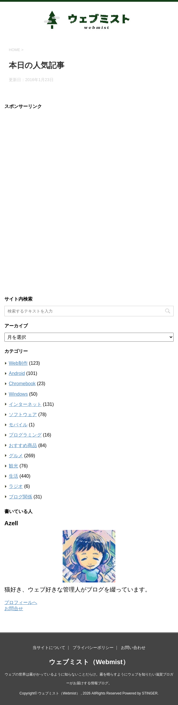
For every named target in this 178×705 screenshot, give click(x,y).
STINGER (150, 693)
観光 (13, 465)
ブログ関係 (20, 496)
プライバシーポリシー (93, 647)
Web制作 (18, 363)
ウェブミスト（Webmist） (89, 662)
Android (17, 373)
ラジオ (16, 486)
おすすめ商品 (23, 445)
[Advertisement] (53, 200)
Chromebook (22, 383)
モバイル (18, 424)
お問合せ (13, 608)
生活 (13, 476)
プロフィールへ (20, 602)
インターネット (25, 404)
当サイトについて (48, 647)
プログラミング (25, 434)
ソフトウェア (23, 414)
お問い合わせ (133, 647)
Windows (18, 394)
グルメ (16, 455)
